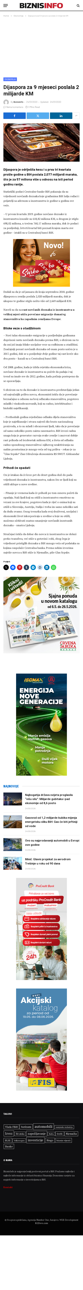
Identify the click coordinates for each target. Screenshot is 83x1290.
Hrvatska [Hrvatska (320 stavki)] (20, 1133)
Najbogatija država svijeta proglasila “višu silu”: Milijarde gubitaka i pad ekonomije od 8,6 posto (49, 799)
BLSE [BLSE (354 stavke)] (8, 1140)
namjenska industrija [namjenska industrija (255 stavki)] (64, 1127)
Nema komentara (13, 107)
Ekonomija (10, 79)
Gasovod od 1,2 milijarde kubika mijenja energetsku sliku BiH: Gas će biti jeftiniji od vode (51, 822)
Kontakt (8, 1187)
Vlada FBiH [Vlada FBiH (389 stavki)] (11, 1127)
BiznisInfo (18, 102)
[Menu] (5, 5)
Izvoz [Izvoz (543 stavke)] (9, 1133)
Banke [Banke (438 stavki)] (9, 1146)
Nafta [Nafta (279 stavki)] (51, 1134)
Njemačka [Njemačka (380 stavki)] (71, 1133)
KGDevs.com (41, 1223)
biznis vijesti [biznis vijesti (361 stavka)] (63, 1140)
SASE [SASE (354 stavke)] (60, 1133)
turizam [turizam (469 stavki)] (26, 1127)
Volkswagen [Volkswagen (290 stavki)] (19, 1140)
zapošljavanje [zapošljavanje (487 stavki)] (37, 1134)
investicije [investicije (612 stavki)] (35, 1140)
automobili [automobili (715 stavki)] (44, 1126)
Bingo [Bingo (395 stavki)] (50, 1140)
